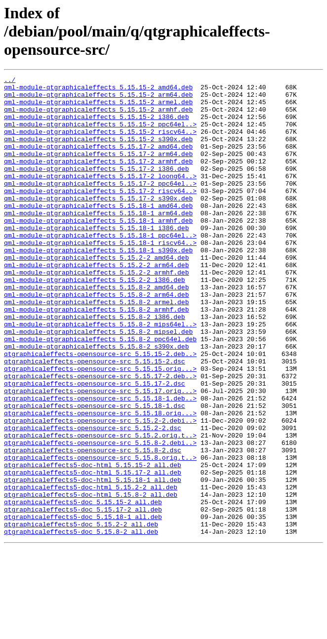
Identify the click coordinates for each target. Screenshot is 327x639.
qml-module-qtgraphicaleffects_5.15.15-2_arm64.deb (98, 98)
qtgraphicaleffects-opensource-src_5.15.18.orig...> (100, 481)
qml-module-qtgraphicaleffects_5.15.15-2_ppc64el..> (100, 134)
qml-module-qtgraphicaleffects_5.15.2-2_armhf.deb (96, 312)
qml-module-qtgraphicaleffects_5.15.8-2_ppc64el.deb (100, 392)
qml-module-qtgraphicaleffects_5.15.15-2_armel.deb (98, 107)
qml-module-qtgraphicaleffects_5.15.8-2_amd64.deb (96, 329)
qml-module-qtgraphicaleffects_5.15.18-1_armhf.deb (98, 249)
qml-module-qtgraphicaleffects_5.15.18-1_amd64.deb (98, 232)
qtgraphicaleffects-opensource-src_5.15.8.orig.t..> (100, 534)
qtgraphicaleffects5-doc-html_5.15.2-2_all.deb (90, 569)
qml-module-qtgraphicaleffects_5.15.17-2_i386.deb (96, 187)
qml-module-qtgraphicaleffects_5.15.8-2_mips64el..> (100, 374)
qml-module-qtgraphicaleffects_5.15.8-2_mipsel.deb (98, 383)
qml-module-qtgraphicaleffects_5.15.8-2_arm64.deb (96, 338)
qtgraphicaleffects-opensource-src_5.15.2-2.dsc (92, 498)
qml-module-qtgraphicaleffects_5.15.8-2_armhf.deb (96, 356)
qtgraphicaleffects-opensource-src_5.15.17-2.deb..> (100, 436)
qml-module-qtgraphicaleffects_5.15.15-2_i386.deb (96, 125)
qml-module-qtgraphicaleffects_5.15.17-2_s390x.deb (98, 223)
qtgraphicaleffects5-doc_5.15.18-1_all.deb (83, 605)
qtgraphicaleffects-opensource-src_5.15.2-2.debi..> (100, 489)
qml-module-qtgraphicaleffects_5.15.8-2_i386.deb (94, 365)
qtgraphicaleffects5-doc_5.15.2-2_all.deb (81, 614)
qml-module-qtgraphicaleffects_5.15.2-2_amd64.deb (96, 294)
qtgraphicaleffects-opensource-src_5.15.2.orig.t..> (100, 507)
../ (9, 81)
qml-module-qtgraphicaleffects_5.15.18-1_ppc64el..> (100, 267)
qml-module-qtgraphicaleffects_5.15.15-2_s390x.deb (98, 152)
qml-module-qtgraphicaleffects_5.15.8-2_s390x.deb (96, 401)
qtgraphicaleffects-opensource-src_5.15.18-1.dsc (94, 472)
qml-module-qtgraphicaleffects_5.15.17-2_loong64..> (100, 196)
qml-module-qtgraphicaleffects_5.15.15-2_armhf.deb (98, 116)
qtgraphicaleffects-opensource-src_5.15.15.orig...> (100, 427)
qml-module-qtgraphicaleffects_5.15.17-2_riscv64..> (100, 214)
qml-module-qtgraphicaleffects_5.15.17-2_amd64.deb (98, 161)
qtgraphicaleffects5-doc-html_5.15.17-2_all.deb (92, 552)
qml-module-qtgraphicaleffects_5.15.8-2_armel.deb (96, 347)
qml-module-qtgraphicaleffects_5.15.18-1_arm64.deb (98, 241)
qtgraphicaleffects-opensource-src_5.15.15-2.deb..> (100, 409)
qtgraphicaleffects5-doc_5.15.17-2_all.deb (83, 596)
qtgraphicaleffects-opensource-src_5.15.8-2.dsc (92, 525)
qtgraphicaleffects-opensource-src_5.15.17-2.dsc (94, 445)
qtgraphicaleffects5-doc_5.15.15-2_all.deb (83, 587)
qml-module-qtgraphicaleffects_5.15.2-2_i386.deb (94, 321)
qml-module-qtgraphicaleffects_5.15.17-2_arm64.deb (98, 169)
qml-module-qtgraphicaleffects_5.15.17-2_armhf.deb (98, 178)
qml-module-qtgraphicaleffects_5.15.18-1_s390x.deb (98, 285)
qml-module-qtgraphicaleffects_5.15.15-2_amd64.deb (98, 89)
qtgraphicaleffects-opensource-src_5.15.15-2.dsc (94, 418)
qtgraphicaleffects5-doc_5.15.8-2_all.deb (81, 623)
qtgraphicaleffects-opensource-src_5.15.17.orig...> (100, 454)
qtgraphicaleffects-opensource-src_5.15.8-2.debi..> (100, 516)
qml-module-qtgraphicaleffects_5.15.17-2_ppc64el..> (100, 205)
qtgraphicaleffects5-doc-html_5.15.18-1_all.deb (92, 561)
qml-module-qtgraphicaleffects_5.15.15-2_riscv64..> (100, 143)
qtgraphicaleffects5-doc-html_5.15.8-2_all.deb (90, 578)
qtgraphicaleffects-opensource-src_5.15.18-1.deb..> (100, 463)
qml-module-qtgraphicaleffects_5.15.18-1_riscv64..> (100, 276)
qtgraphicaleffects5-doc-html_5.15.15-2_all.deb (92, 543)
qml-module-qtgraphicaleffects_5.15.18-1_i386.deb (96, 258)
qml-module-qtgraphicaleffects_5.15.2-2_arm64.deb (96, 303)
